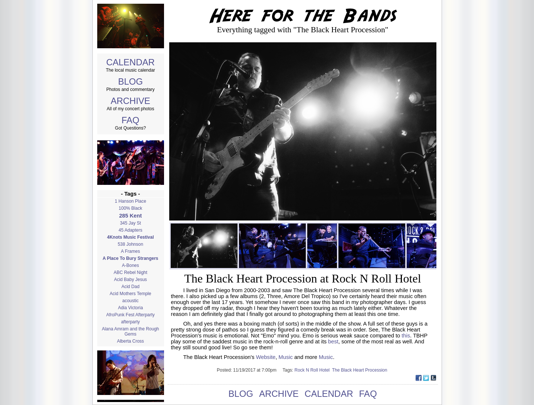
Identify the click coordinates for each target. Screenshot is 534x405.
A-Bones (130, 265)
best (333, 341)
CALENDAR (130, 62)
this (406, 336)
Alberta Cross (130, 341)
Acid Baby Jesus (130, 279)
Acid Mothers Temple (130, 293)
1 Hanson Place (130, 201)
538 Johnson (130, 244)
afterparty (130, 321)
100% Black (130, 208)
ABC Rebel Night (130, 272)
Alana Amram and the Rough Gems (130, 331)
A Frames (130, 251)
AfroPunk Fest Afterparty (130, 314)
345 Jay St (130, 223)
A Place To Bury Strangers (130, 258)
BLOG (130, 81)
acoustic (130, 300)
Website (266, 357)
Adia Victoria (130, 307)
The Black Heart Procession (360, 370)
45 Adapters (130, 230)
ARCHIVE (130, 101)
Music (286, 357)
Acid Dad (130, 286)
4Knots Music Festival (130, 237)
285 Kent (130, 216)
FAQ (130, 120)
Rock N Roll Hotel (313, 370)
